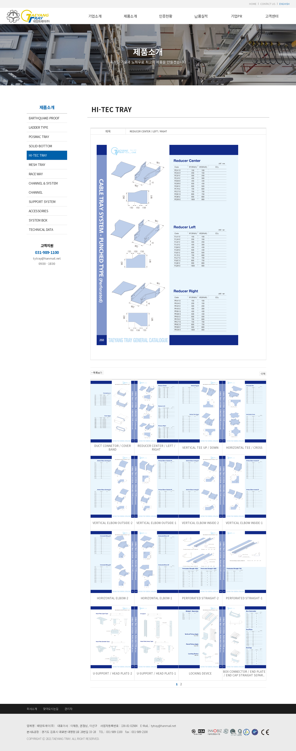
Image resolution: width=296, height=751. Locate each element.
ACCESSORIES (38, 210)
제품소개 (130, 16)
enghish (284, 4)
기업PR (236, 16)
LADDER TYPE (38, 127)
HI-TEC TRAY (38, 155)
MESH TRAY (37, 164)
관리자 (68, 709)
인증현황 (165, 16)
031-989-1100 (47, 252)
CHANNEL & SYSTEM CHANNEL (43, 188)
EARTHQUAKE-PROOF (44, 118)
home (252, 4)
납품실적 (201, 16)
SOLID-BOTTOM (40, 145)
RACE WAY (36, 173)
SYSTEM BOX (38, 220)
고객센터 (271, 16)
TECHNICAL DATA (41, 229)
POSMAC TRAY (39, 136)
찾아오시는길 (50, 709)
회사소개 (32, 709)
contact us (267, 4)
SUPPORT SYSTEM (42, 201)
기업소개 (94, 16)
